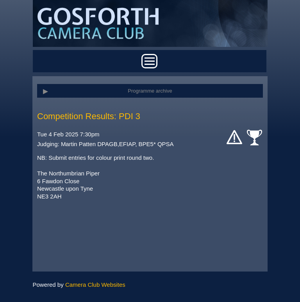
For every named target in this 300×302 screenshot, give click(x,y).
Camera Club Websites (95, 284)
